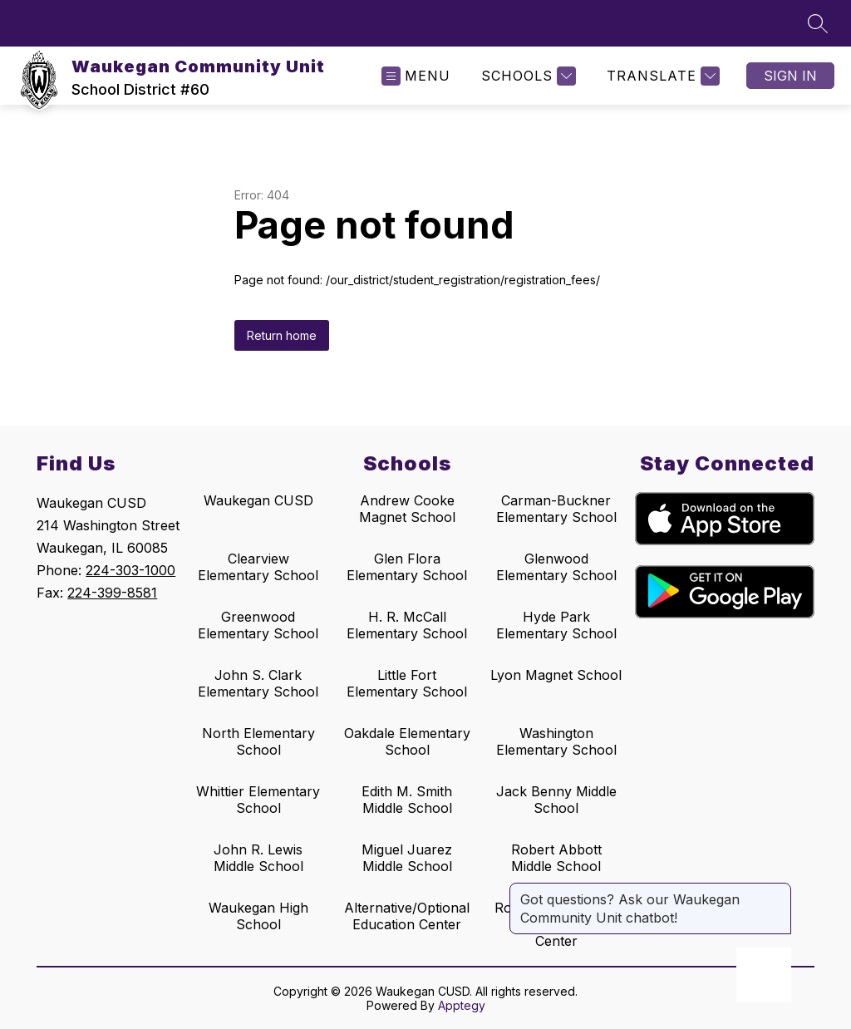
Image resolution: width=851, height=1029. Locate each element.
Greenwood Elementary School (258, 625)
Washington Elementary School (556, 741)
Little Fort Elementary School (407, 683)
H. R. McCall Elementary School (407, 625)
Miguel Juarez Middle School (407, 857)
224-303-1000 (130, 570)
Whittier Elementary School (258, 799)
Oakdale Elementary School (407, 741)
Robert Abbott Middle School (556, 857)
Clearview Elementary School (258, 566)
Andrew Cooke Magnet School (407, 508)
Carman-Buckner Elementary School (556, 508)
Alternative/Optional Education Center (407, 916)
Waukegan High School (258, 916)
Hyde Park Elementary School (556, 625)
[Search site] (818, 23)
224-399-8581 (112, 592)
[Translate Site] (661, 76)
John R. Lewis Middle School (258, 857)
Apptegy (461, 1005)
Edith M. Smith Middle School (407, 799)
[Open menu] (415, 76)
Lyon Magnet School (556, 675)
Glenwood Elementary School (556, 566)
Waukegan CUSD (258, 500)
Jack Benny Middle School (556, 799)
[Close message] (778, 891)
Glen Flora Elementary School (407, 566)
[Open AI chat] (763, 975)
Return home (282, 335)
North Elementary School (258, 741)
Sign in (790, 75)
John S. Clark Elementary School (258, 683)
